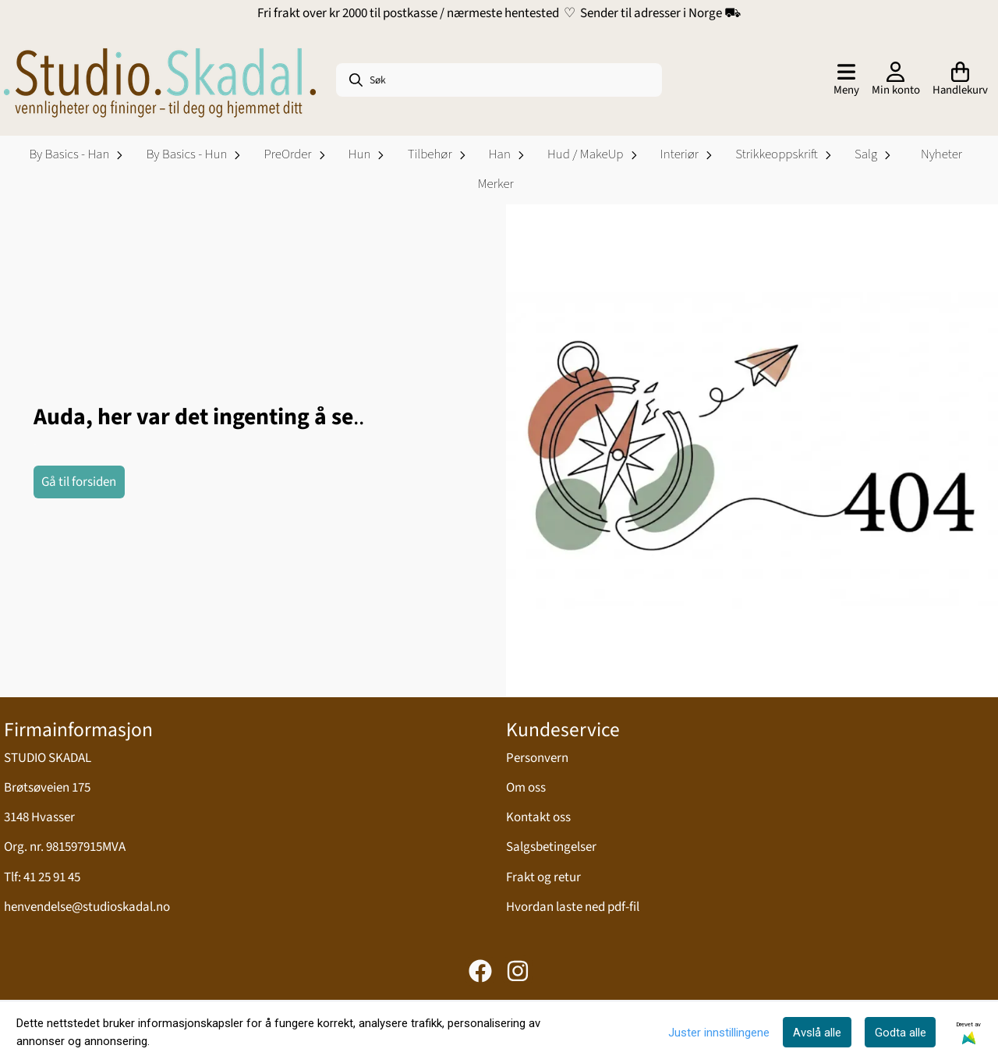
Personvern (537, 758)
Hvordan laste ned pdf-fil (572, 907)
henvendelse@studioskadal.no (87, 907)
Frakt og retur (543, 877)
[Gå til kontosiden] (895, 80)
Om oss (526, 787)
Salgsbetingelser (551, 847)
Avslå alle (817, 1033)
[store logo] (160, 80)
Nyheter (941, 154)
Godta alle (900, 1033)
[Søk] (499, 80)
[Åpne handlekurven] (960, 80)
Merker (496, 184)
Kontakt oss (538, 817)
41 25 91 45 (51, 877)
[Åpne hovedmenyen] (846, 80)
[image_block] (752, 450)
